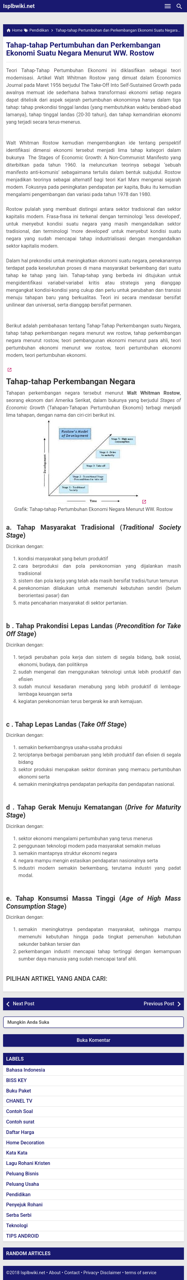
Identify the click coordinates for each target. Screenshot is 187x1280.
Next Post (23, 1004)
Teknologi (17, 1225)
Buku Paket (18, 1091)
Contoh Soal (19, 1111)
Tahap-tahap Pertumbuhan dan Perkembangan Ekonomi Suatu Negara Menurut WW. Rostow (83, 49)
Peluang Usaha (22, 1184)
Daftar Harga (20, 1132)
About (54, 1272)
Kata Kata (16, 1153)
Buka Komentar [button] (93, 1040)
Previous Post (159, 1004)
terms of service (140, 1272)
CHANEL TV (19, 1101)
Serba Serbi (19, 1215)
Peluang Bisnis (22, 1174)
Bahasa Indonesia (25, 1070)
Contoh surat (20, 1122)
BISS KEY (16, 1080)
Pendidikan (18, 1194)
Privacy (90, 1272)
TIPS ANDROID (22, 1236)
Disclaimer (110, 1272)
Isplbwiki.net (19, 6)
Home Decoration (25, 1143)
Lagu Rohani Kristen (28, 1163)
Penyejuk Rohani (24, 1205)
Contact (72, 1272)
